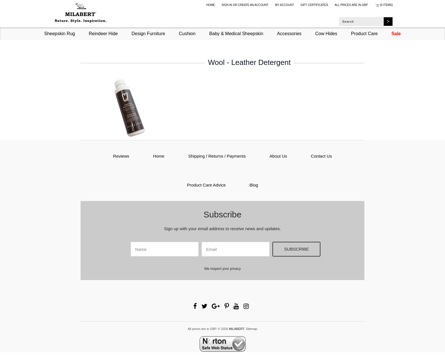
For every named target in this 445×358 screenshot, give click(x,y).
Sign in (227, 5)
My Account (284, 5)
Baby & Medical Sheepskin (236, 33)
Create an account (253, 5)
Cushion (187, 33)
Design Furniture (148, 33)
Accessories (289, 33)
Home (210, 5)
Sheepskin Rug (59, 33)
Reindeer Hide (103, 33)
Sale (396, 33)
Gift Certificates (314, 5)
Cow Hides (326, 33)
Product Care (364, 33)
